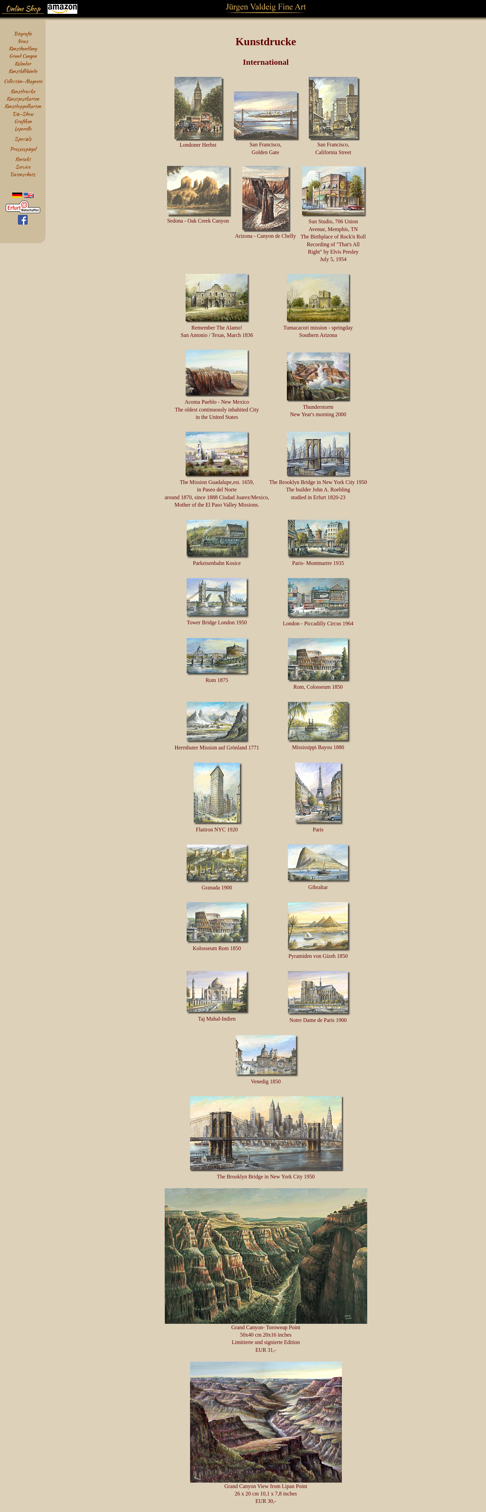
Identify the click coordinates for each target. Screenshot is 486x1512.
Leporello (23, 128)
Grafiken (23, 121)
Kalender (23, 63)
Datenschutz (22, 174)
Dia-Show (22, 113)
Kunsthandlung (23, 48)
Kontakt (23, 159)
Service (23, 166)
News (23, 41)
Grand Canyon (23, 55)
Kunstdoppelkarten (22, 106)
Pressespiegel (23, 148)
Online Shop (23, 8)
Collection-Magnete (23, 81)
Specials (23, 138)
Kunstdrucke (22, 91)
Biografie (23, 33)
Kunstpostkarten (22, 98)
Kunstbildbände (22, 71)
